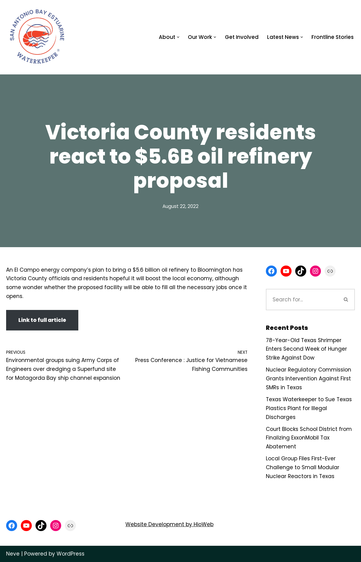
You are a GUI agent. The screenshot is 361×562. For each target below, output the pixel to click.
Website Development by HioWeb (169, 524)
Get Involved (242, 37)
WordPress (70, 553)
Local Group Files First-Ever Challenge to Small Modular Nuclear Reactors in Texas (302, 467)
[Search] (302, 299)
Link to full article (42, 320)
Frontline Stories (332, 37)
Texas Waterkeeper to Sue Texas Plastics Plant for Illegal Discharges (309, 408)
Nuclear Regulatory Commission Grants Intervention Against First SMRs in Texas (308, 378)
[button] (178, 37)
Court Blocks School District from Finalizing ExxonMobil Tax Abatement (309, 438)
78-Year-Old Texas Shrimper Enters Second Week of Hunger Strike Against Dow (306, 349)
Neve (13, 553)
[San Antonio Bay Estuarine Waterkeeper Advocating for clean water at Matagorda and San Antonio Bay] (37, 37)
